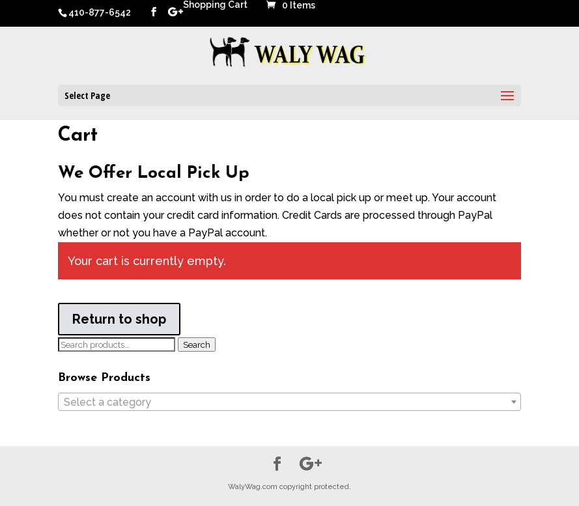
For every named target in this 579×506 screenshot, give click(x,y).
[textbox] (289, 402)
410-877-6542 (99, 12)
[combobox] (289, 402)
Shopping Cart (215, 5)
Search (196, 344)
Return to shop (119, 319)
